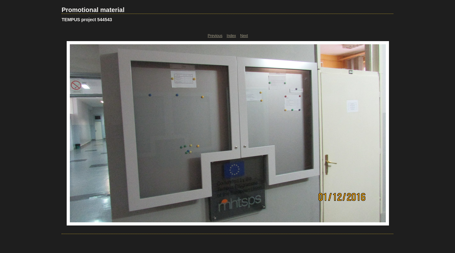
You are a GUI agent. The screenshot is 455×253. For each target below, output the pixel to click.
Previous (215, 36)
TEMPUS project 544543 (87, 19)
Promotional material (93, 9)
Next (244, 36)
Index (231, 36)
